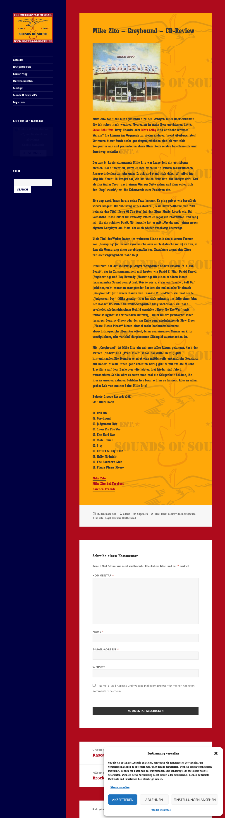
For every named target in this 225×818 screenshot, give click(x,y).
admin (126, 513)
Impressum (19, 102)
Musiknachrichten (23, 81)
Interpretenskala (22, 66)
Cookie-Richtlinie (161, 809)
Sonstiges (18, 88)
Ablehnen (154, 799)
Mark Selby (148, 130)
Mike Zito (99, 478)
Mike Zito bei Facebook (108, 484)
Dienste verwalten (119, 787)
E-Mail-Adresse (106, 649)
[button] (216, 753)
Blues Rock (161, 513)
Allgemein (142, 513)
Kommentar (103, 575)
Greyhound (190, 513)
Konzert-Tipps (20, 74)
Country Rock (175, 513)
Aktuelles (18, 59)
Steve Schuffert (103, 130)
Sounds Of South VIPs (25, 95)
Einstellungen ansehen (194, 799)
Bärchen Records (104, 489)
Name (98, 632)
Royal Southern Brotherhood (120, 518)
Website (99, 667)
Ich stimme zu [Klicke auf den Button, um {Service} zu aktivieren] (33, 153)
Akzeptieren (122, 799)
